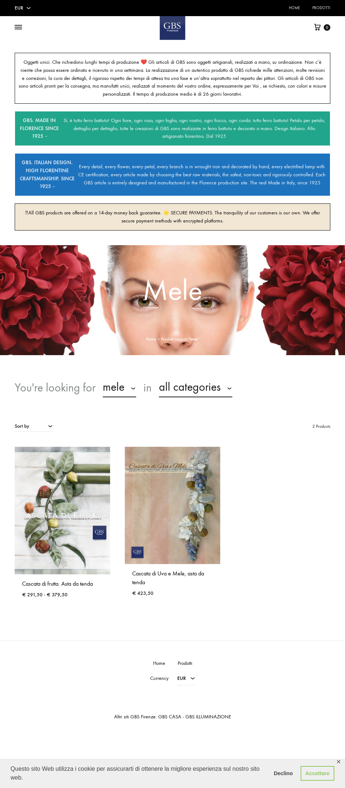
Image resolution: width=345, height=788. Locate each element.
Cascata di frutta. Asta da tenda (57, 583)
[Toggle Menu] (18, 27)
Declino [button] (283, 773)
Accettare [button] (317, 773)
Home (294, 7)
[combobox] (119, 388)
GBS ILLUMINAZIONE (208, 717)
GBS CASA (169, 717)
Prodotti (321, 7)
